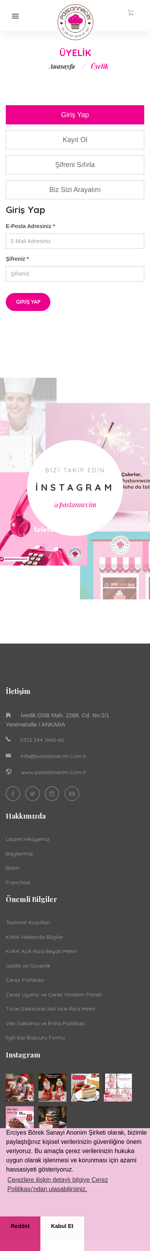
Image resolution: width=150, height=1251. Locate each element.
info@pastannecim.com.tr (54, 756)
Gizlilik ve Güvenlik (28, 965)
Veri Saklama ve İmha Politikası (45, 1023)
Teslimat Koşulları (28, 922)
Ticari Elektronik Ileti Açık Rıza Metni (50, 1008)
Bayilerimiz (19, 853)
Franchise (18, 882)
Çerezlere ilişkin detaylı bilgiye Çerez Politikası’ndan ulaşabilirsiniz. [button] (57, 1184)
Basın (13, 867)
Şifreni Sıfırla (75, 165)
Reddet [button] (20, 1226)
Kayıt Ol (75, 140)
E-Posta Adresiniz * (30, 226)
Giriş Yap (75, 115)
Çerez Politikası (25, 979)
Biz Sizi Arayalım (75, 190)
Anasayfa (62, 66)
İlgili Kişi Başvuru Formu (35, 1037)
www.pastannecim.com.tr (53, 772)
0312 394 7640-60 (42, 739)
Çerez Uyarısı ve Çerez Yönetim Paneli (54, 994)
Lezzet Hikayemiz (28, 839)
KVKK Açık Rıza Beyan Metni (41, 951)
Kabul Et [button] (62, 1226)
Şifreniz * (17, 259)
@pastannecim (75, 504)
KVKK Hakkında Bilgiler (34, 936)
